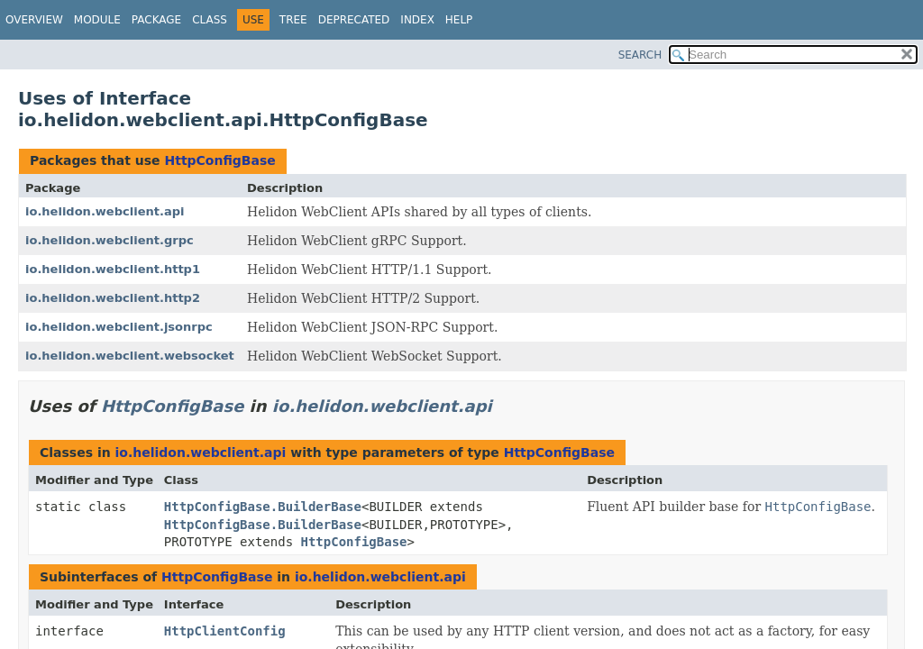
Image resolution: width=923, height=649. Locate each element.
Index (417, 20)
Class (209, 20)
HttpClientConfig (225, 631)
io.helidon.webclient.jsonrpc (119, 327)
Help (459, 20)
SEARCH (640, 55)
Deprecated (354, 20)
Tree (293, 20)
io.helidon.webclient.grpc (109, 240)
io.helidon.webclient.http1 (112, 269)
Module (97, 20)
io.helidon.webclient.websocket (129, 355)
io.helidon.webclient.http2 (112, 298)
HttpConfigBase (219, 160)
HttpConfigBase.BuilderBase (262, 506)
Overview (34, 20)
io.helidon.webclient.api (104, 211)
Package (156, 20)
